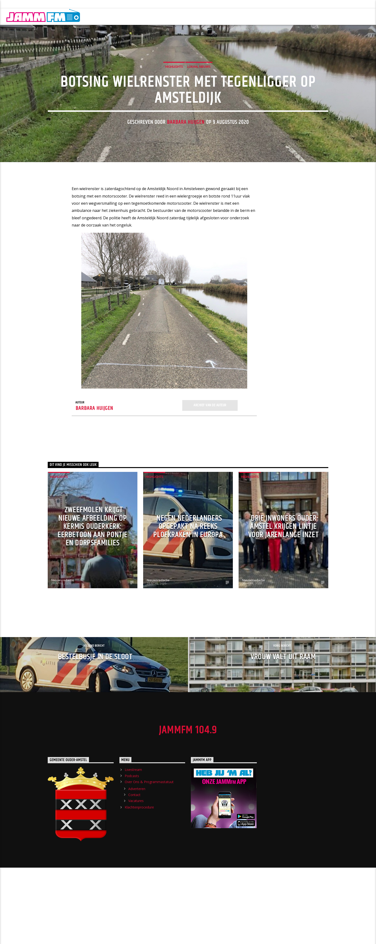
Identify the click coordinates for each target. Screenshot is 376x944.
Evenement (243, 17)
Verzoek (215, 17)
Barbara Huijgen (186, 145)
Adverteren (136, 834)
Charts (308, 17)
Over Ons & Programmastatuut (85, 4)
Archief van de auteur (210, 451)
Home (97, 17)
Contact (134, 840)
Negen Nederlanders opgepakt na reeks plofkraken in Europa (188, 572)
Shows (142, 17)
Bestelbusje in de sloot (95, 703)
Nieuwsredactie (62, 626)
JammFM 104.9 (188, 776)
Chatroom (188, 17)
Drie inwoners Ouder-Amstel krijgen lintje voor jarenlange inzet (283, 572)
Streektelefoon (277, 17)
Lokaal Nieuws (199, 89)
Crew (163, 17)
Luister (360, 17)
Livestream (15, 4)
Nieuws (119, 17)
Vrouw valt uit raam (283, 703)
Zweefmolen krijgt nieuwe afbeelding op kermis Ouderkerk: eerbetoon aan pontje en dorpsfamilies (93, 572)
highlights (174, 89)
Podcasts (42, 4)
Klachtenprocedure (136, 4)
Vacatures (136, 846)
